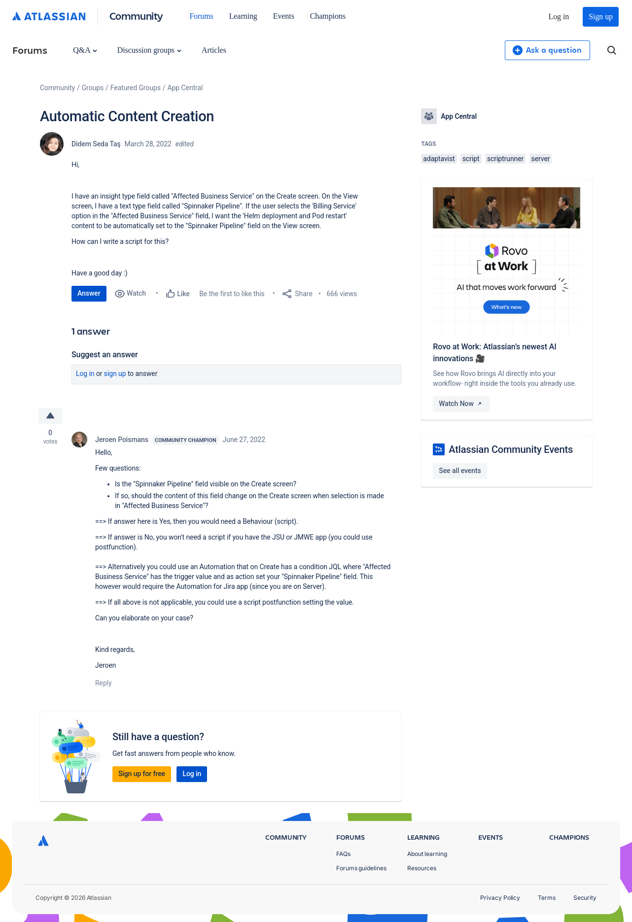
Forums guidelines (361, 868)
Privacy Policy (500, 897)
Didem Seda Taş (96, 144)
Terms (547, 897)
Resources (421, 868)
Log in (559, 16)
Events (283, 16)
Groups (93, 88)
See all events (460, 471)
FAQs (343, 853)
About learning (427, 853)
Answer (89, 293)
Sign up (601, 16)
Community (136, 15)
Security (585, 897)
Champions (328, 16)
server (540, 159)
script (471, 159)
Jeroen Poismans (121, 440)
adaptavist (439, 159)
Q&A (85, 50)
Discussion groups (149, 50)
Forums (201, 16)
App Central (185, 88)
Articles (214, 50)
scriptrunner (505, 159)
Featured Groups (135, 88)
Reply (103, 683)
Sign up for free (141, 774)
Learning (243, 16)
